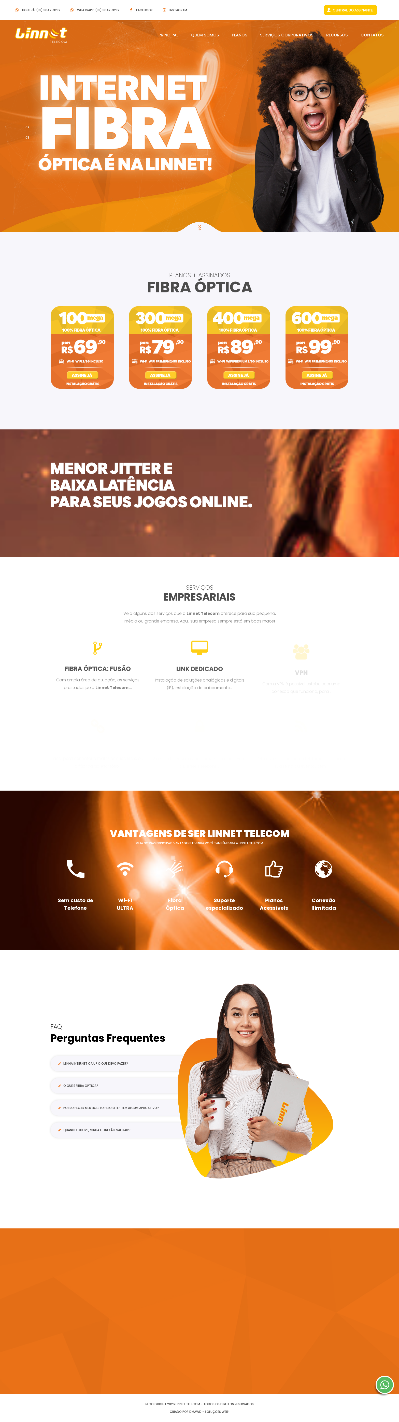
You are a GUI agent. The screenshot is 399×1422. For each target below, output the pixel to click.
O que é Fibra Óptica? (78, 1086)
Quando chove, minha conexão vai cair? (94, 1130)
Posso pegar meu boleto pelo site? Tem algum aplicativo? (108, 1108)
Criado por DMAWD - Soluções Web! (199, 1412)
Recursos (337, 35)
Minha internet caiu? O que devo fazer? (93, 1063)
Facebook (144, 10)
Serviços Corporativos (287, 35)
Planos (239, 35)
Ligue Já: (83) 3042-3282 (41, 10)
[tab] (121, 1064)
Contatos (372, 35)
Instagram (178, 10)
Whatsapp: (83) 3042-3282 (98, 10)
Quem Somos (205, 35)
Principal (168, 35)
